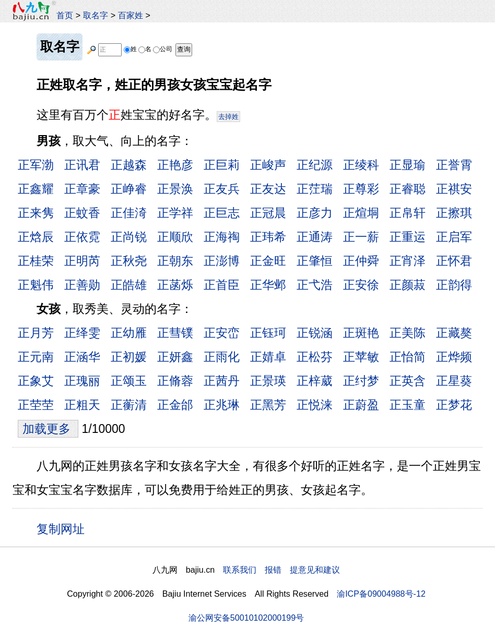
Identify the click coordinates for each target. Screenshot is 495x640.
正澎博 (222, 261)
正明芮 (82, 261)
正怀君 (454, 261)
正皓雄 (129, 285)
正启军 (454, 237)
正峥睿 (129, 189)
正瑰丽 (82, 381)
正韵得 (454, 285)
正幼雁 (129, 333)
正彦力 (315, 213)
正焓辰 (36, 237)
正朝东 (175, 261)
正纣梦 (361, 381)
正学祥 (175, 213)
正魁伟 (36, 285)
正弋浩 (315, 285)
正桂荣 (36, 261)
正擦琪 (454, 213)
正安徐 (361, 285)
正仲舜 (361, 261)
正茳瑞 (315, 189)
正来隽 (36, 213)
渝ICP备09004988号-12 (381, 593)
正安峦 (222, 333)
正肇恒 (315, 261)
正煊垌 (361, 213)
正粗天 (82, 405)
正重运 (408, 237)
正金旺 (268, 261)
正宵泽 (408, 261)
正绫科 (361, 165)
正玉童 (408, 405)
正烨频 (454, 357)
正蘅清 (129, 405)
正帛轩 (408, 213)
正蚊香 (82, 213)
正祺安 (454, 189)
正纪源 (315, 165)
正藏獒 (454, 333)
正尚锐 (129, 237)
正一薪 (361, 237)
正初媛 (129, 357)
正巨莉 (222, 165)
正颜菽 (408, 285)
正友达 (268, 189)
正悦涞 (315, 405)
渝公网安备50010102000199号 (246, 617)
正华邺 (268, 285)
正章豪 (82, 189)
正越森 (129, 165)
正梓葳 (315, 381)
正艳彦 (175, 165)
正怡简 (408, 357)
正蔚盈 (361, 405)
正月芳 (36, 333)
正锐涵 (315, 333)
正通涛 (315, 237)
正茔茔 (36, 405)
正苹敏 (361, 357)
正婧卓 (268, 357)
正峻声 (268, 165)
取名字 (95, 15)
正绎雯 (82, 333)
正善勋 (82, 285)
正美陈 (408, 333)
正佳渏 (129, 213)
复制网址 (64, 528)
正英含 (408, 381)
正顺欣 (175, 237)
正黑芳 (268, 405)
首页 (64, 15)
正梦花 (454, 405)
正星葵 (454, 381)
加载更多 (48, 429)
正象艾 (36, 381)
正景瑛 (268, 381)
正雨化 (222, 357)
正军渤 (36, 165)
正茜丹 (222, 381)
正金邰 (175, 405)
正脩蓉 (175, 381)
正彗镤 (175, 333)
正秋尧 (129, 261)
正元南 (36, 357)
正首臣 (222, 285)
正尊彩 (361, 189)
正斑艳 (361, 333)
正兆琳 (222, 405)
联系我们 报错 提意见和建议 (281, 569)
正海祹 (222, 237)
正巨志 (222, 213)
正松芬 (315, 357)
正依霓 (82, 237)
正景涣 (175, 189)
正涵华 (82, 357)
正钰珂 (268, 333)
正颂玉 (129, 381)
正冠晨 (268, 213)
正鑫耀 (36, 189)
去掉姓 (228, 116)
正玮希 (268, 237)
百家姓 (130, 15)
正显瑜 (408, 165)
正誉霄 (454, 165)
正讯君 (82, 165)
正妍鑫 (175, 357)
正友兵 (222, 189)
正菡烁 (175, 285)
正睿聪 (408, 189)
